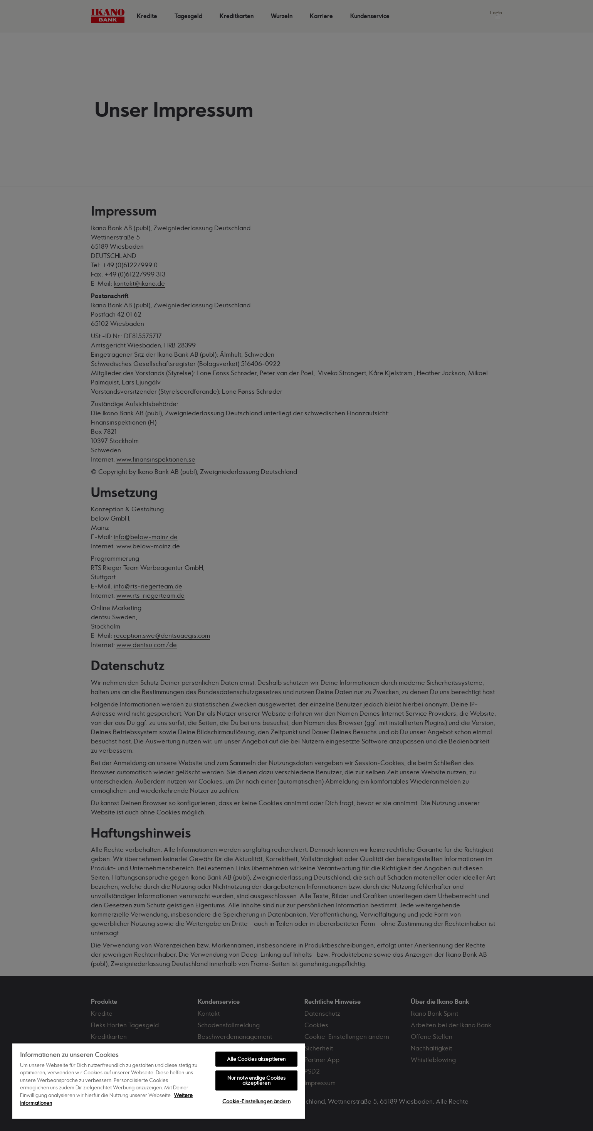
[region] (158, 1081)
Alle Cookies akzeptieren (256, 1059)
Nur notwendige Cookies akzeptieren (256, 1080)
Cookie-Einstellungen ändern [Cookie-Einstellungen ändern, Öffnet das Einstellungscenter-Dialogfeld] (256, 1101)
